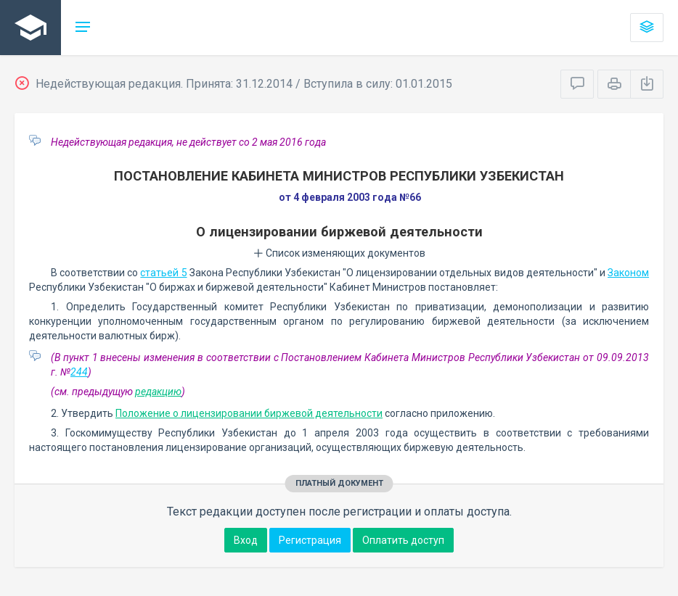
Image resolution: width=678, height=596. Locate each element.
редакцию (158, 391)
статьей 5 (163, 272)
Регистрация (310, 540)
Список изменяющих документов (339, 253)
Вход (246, 540)
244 (79, 372)
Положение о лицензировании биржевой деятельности (249, 413)
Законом (628, 272)
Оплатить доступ (403, 540)
